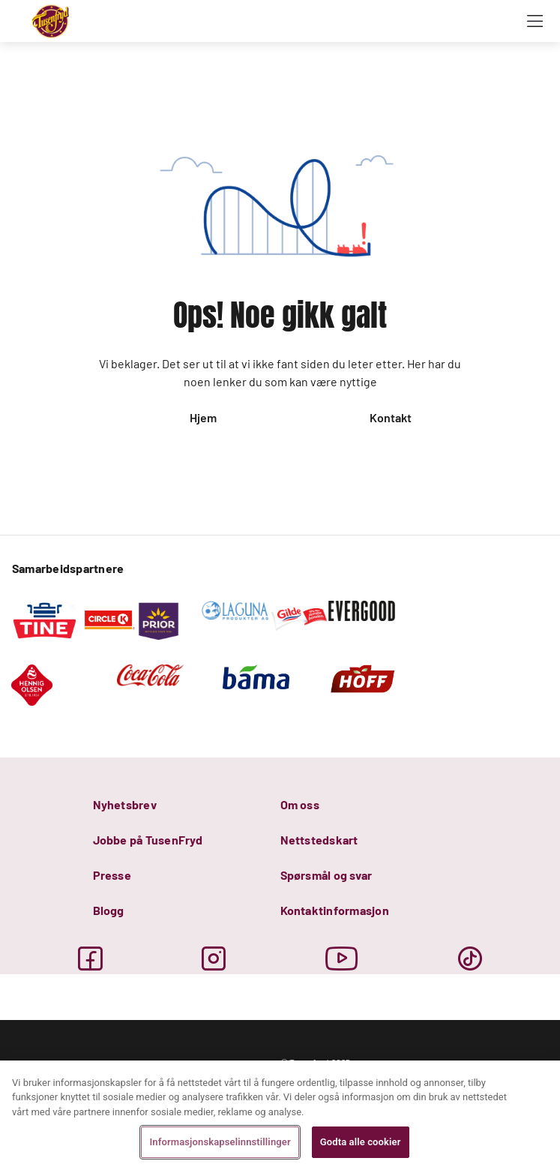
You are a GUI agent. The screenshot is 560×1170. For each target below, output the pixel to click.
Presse (112, 875)
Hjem (203, 417)
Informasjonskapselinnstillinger (219, 1142)
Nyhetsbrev (125, 804)
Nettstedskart (319, 839)
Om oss (299, 804)
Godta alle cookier (360, 1142)
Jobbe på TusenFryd (147, 839)
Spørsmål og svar (326, 875)
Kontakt (391, 417)
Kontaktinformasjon (334, 910)
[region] (280, 1115)
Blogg (108, 910)
